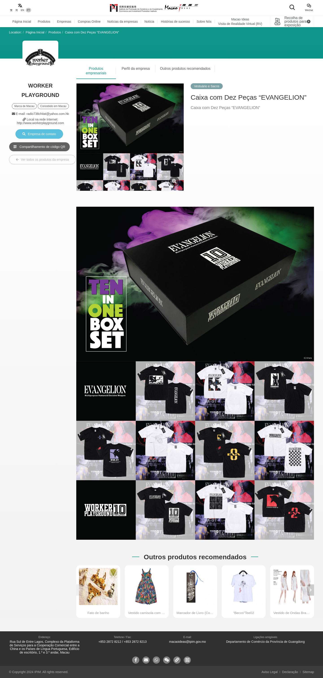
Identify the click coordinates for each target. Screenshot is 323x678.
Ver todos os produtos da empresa (42, 159)
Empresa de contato (39, 134)
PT (28, 10)
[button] (310, 590)
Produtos (44, 21)
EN (22, 10)
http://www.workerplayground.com (40, 123)
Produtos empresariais (96, 71)
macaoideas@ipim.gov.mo (187, 641)
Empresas (64, 21)
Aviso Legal (270, 672)
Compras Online (89, 21)
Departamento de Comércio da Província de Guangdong (265, 641)
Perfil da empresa (136, 68)
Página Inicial (21, 21)
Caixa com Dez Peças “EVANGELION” (92, 32)
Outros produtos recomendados (185, 68)
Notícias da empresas (122, 21)
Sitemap (308, 672)
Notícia (149, 21)
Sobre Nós (204, 21)
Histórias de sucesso (175, 21)
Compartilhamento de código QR (39, 147)
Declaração (290, 672)
